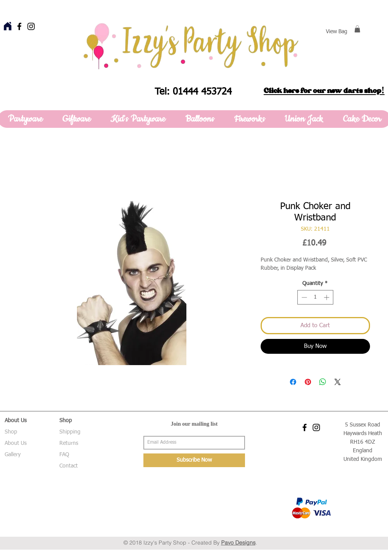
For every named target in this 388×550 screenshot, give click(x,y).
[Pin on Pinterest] (308, 382)
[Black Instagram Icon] (31, 26)
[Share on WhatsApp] (322, 382)
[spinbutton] (315, 297)
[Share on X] (337, 382)
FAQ (64, 454)
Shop (11, 432)
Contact (68, 466)
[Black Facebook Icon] (19, 26)
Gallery (13, 454)
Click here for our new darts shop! (324, 90)
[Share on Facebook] (293, 382)
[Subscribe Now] (194, 460)
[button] (357, 28)
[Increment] (327, 297)
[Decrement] (303, 297)
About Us (16, 443)
